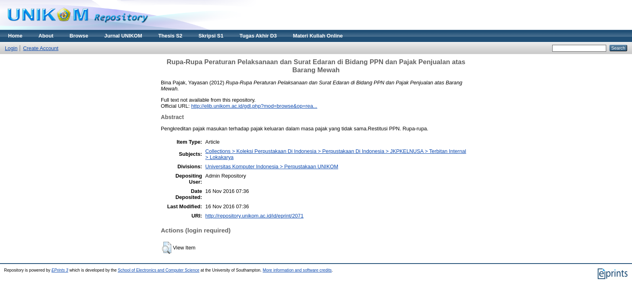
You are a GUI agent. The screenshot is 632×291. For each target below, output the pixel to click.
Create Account (40, 48)
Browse (79, 36)
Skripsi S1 (210, 36)
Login (11, 48)
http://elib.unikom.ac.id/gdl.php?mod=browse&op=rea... (254, 106)
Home (15, 36)
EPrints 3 (60, 270)
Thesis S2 (170, 36)
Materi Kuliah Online (318, 36)
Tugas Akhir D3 (257, 36)
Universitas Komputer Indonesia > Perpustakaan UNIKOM (271, 166)
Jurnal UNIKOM (123, 36)
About (46, 36)
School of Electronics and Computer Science (159, 270)
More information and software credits (297, 270)
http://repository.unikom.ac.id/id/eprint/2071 (254, 216)
